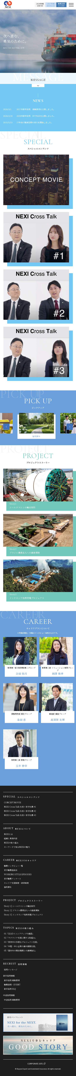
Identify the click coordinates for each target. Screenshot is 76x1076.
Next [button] (69, 427)
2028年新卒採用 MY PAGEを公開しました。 (36, 116)
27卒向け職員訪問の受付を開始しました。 (35, 122)
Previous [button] (7, 427)
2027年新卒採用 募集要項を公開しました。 (36, 109)
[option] (38, 426)
